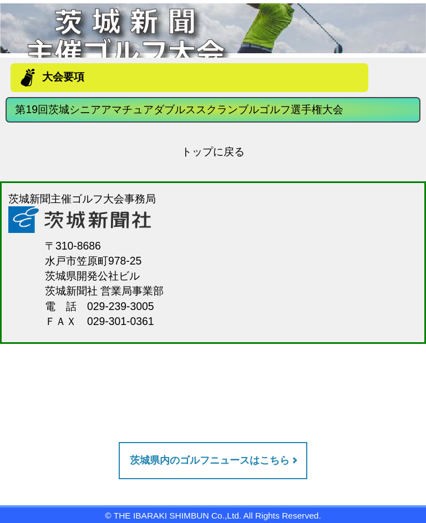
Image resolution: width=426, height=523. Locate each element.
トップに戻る (213, 151)
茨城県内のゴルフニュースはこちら (210, 460)
